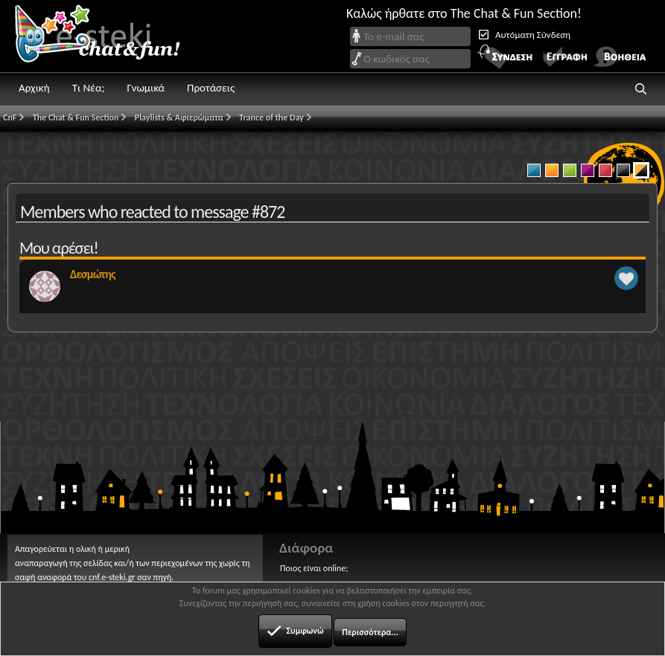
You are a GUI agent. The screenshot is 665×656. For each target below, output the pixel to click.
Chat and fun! (108, 36)
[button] (641, 89)
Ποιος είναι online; (314, 568)
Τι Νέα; (88, 87)
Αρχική (34, 87)
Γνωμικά (146, 87)
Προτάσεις (211, 87)
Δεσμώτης (92, 274)
